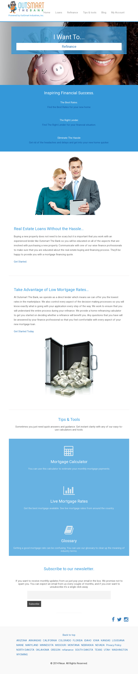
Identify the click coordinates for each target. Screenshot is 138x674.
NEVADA (100, 645)
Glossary (69, 540)
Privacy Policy (113, 645)
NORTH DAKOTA (25, 649)
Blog (103, 12)
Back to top (69, 634)
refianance (68, 649)
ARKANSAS (35, 640)
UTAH (107, 649)
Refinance (72, 12)
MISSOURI (60, 645)
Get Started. (20, 261)
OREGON (55, 649)
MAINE (20, 645)
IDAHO (87, 640)
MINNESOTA (46, 645)
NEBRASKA (87, 645)
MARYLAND (31, 645)
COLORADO (64, 640)
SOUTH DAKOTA (84, 649)
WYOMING (22, 654)
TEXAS (98, 649)
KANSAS (105, 640)
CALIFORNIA (50, 640)
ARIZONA (21, 640)
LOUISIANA (118, 640)
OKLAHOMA (42, 649)
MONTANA (74, 645)
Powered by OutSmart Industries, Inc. (26, 4)
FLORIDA (78, 640)
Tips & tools (89, 12)
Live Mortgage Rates (69, 501)
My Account (117, 12)
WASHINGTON (120, 649)
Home (47, 12)
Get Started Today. (24, 331)
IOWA (96, 640)
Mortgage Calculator (69, 461)
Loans (58, 12)
